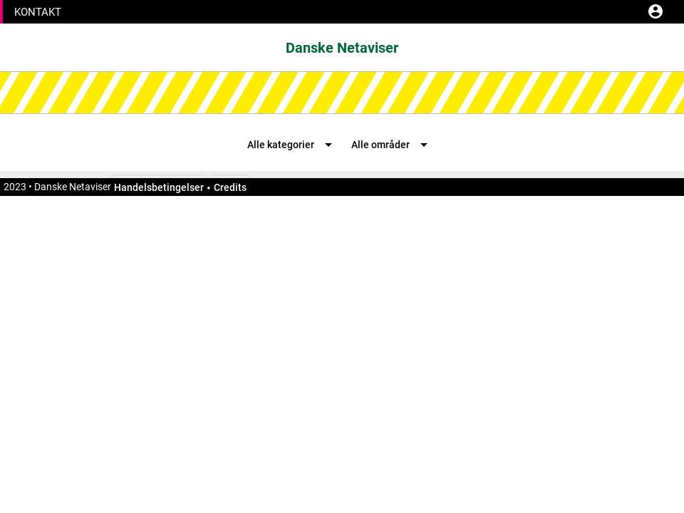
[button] (37, 13)
